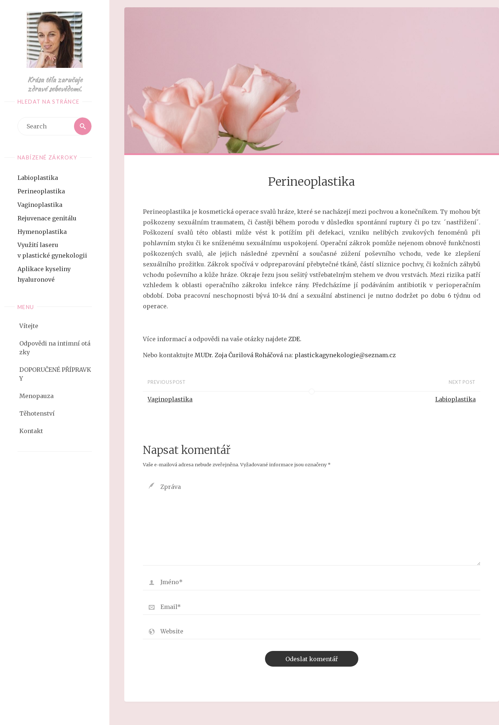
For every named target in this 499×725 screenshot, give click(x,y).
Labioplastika (37, 177)
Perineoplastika (41, 191)
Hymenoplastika (42, 231)
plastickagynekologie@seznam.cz (345, 355)
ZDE (294, 339)
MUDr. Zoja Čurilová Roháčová (239, 355)
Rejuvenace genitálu (47, 218)
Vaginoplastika (39, 204)
